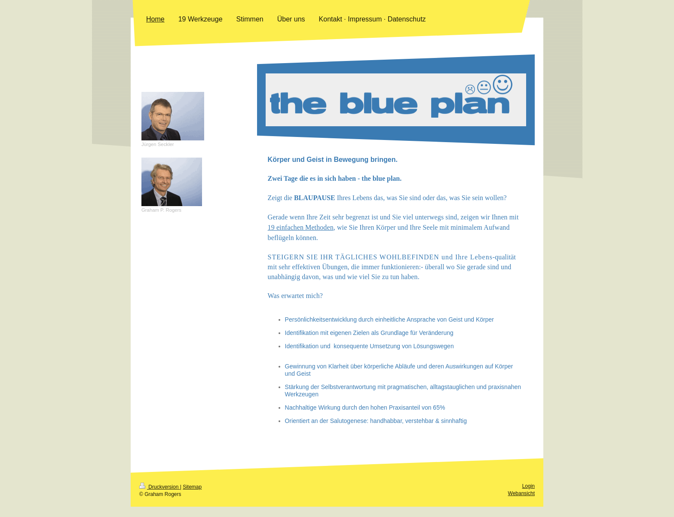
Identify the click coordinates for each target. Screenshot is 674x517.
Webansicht (521, 504)
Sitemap (192, 497)
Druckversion (159, 497)
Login (528, 496)
